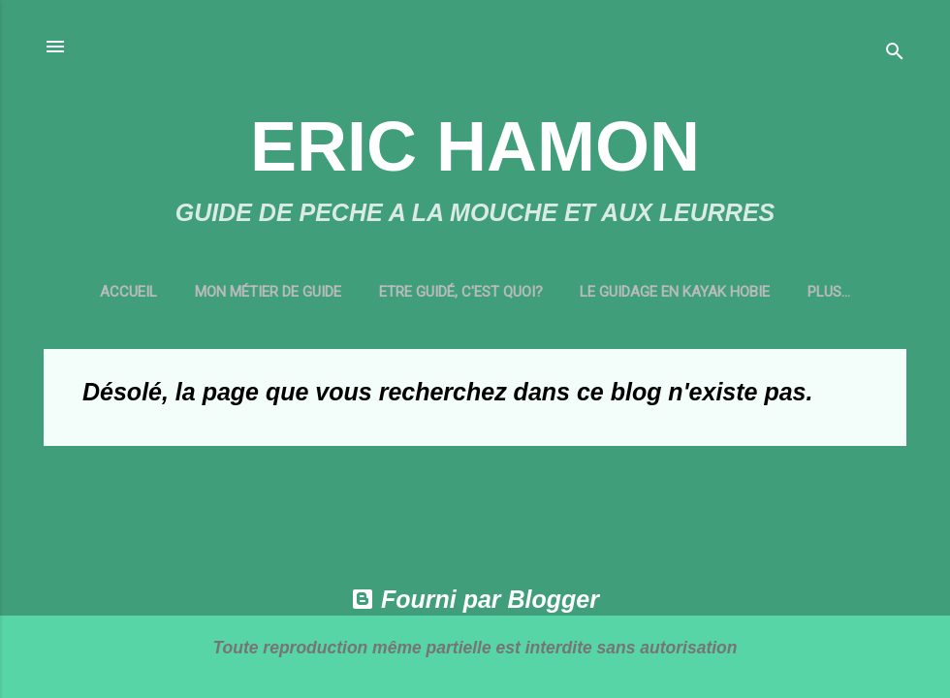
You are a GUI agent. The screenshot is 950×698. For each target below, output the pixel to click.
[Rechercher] (894, 52)
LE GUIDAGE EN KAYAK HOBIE (664, 292)
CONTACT (829, 292)
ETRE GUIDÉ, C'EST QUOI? (449, 292)
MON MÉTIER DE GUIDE (256, 292)
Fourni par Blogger (475, 599)
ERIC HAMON (475, 146)
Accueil (116, 292)
